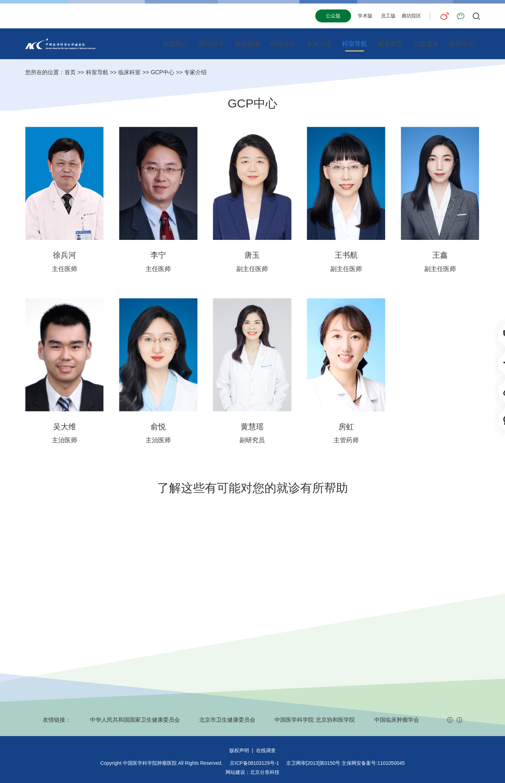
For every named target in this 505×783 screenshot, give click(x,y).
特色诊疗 (283, 43)
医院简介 (175, 43)
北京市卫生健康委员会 (227, 720)
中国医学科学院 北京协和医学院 (315, 720)
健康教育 (390, 43)
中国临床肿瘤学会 (396, 720)
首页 (70, 72)
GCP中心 (162, 72)
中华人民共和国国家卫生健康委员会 (135, 720)
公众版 (333, 16)
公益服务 (426, 43)
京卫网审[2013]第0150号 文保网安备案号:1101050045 (345, 763)
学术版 (365, 16)
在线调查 (266, 750)
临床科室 (129, 72)
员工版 (388, 16)
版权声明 (239, 750)
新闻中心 (461, 43)
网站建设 (235, 772)
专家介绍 (318, 43)
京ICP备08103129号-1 (254, 763)
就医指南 (247, 43)
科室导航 (354, 43)
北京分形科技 (265, 772)
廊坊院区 (411, 16)
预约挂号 (211, 43)
